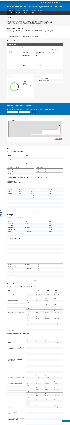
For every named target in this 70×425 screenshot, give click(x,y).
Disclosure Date (25, 51)
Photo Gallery (40, 10)
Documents (25, 10)
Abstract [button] (11, 13)
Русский (57, 2)
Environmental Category (26, 60)
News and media (33, 10)
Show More (46, 23)
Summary (11, 10)
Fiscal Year (51, 55)
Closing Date (51, 60)
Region (37, 55)
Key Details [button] (18, 13)
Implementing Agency (26, 55)
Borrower (51, 47)
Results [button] (40, 13)
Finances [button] (25, 13)
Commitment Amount (13, 60)
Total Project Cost (12, 55)
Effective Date (51, 51)
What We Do (9, 2)
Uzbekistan (10, 52)
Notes (10, 67)
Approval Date (38, 51)
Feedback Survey (65, 421)
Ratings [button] (33, 13)
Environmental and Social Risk (41, 60)
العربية (54, 2)
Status (23, 47)
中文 (59, 2)
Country (10, 51)
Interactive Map (58, 138)
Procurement (18, 10)
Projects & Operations (15, 2)
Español (48, 2)
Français (51, 2)
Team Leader (38, 47)
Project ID (10, 47)
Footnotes (9, 210)
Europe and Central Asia (39, 56)
